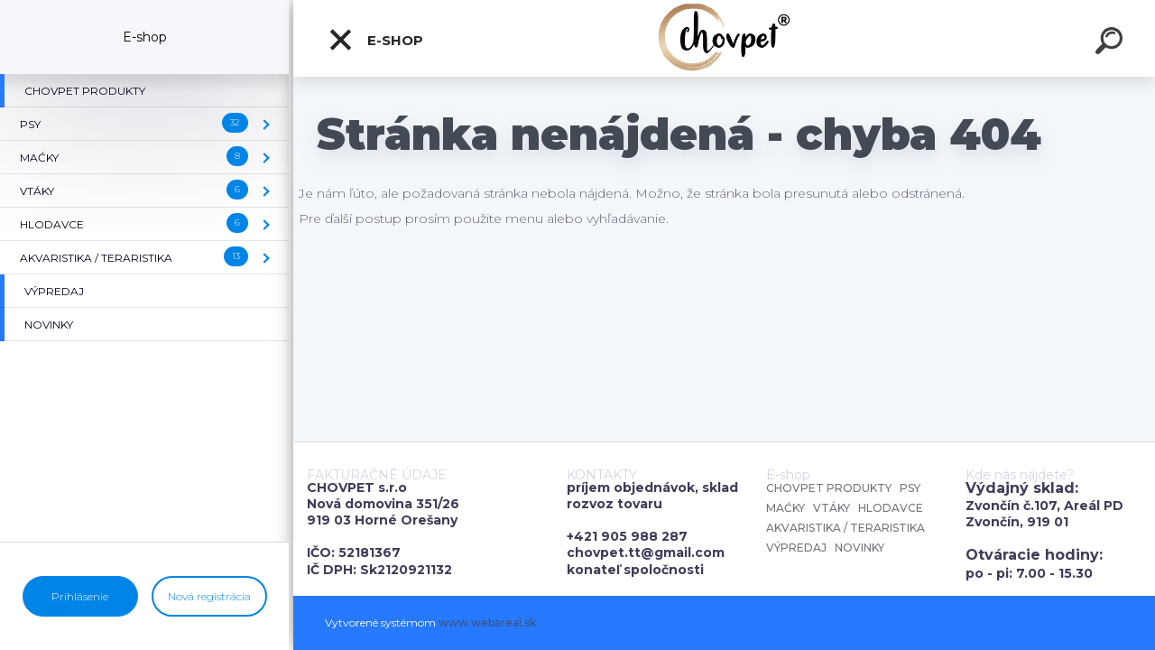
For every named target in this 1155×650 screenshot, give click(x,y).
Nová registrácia (209, 596)
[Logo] (724, 38)
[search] (1111, 43)
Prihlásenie (79, 596)
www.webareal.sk (487, 622)
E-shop (375, 40)
